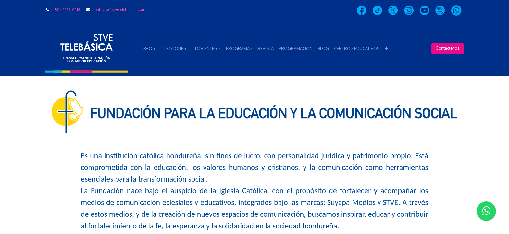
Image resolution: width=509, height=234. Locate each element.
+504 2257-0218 (66, 9)
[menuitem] (239, 49)
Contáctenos (448, 48)
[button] (386, 49)
